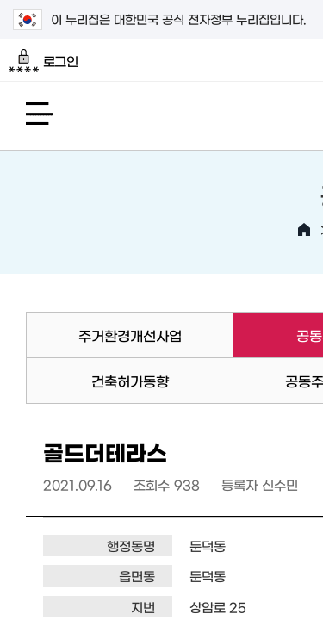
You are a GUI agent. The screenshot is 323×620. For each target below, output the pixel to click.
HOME (304, 230)
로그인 (43, 61)
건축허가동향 (130, 381)
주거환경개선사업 (130, 335)
